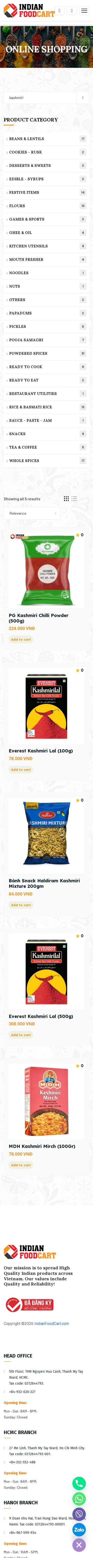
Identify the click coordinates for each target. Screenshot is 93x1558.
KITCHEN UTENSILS (47, 246)
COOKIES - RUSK (47, 152)
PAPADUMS (47, 313)
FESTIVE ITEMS (47, 192)
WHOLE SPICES (47, 460)
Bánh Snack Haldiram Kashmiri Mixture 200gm (44, 883)
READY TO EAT (47, 380)
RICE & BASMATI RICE (47, 407)
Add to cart (21, 639)
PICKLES (47, 326)
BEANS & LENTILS (47, 138)
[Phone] (79, 1483)
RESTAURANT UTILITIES (47, 393)
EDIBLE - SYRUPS (47, 179)
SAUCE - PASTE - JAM (47, 420)
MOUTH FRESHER (47, 259)
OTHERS (47, 299)
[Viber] (79, 1514)
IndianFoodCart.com (51, 1323)
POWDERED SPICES (47, 353)
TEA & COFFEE (47, 447)
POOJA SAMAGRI (47, 340)
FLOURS (47, 205)
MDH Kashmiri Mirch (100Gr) (42, 1146)
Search (82, 97)
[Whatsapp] (79, 1499)
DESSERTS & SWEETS (47, 165)
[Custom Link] (79, 1529)
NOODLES (47, 273)
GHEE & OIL (47, 232)
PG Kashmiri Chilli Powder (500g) (38, 618)
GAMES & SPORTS (47, 219)
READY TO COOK (47, 366)
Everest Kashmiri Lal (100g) (41, 751)
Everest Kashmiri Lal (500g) (41, 1016)
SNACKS (47, 433)
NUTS (47, 286)
